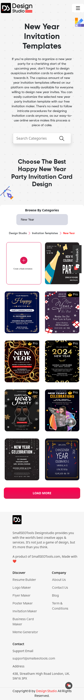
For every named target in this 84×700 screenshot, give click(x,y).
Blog (55, 595)
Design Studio (18, 233)
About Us (59, 579)
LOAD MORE (42, 493)
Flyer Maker (21, 595)
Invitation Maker (25, 611)
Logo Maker (22, 587)
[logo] (17, 521)
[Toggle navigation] (78, 8)
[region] (42, 358)
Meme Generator (25, 632)
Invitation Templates (45, 233)
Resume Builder (24, 579)
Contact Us (60, 587)
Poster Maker (23, 603)
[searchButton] (62, 141)
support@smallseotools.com (34, 658)
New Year (27, 219)
